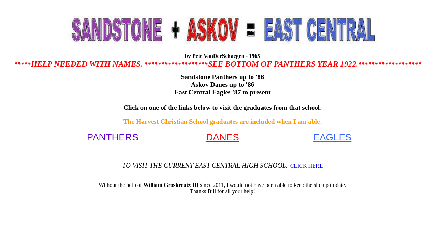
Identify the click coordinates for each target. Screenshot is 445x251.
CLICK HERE (306, 166)
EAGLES (332, 137)
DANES (222, 137)
